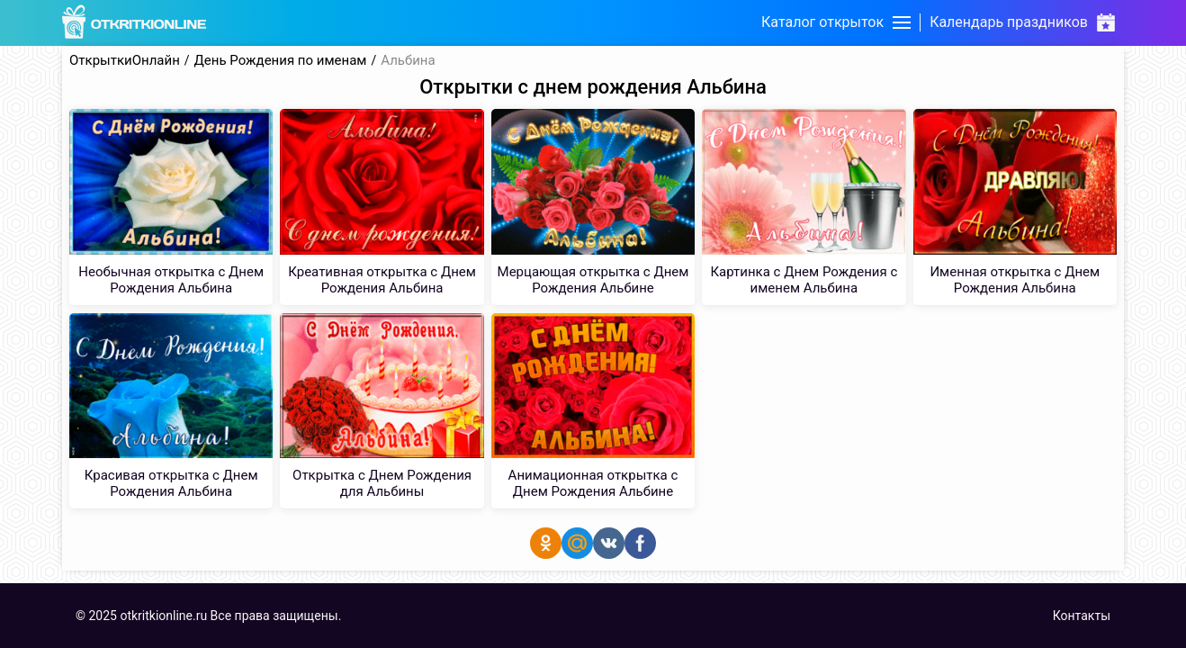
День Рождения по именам (280, 60)
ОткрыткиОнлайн (124, 60)
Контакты (1081, 615)
